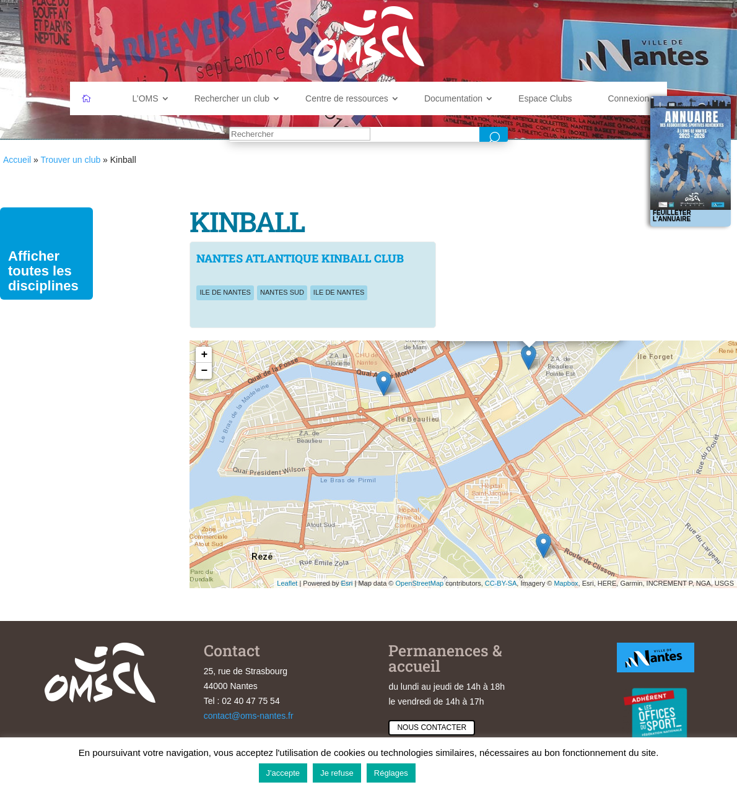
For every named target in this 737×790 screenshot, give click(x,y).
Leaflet (287, 583)
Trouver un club (70, 160)
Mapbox (566, 583)
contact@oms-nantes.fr (249, 716)
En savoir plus (450, 772)
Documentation (453, 98)
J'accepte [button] (283, 773)
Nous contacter (431, 727)
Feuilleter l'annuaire (672, 215)
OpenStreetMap (419, 583)
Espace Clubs (545, 98)
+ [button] (204, 354)
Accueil (17, 160)
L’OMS (146, 98)
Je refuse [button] (336, 773)
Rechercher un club (231, 98)
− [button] (204, 370)
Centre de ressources (346, 98)
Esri (346, 583)
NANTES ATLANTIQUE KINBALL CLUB (300, 258)
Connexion (628, 98)
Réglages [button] (391, 773)
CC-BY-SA (501, 583)
